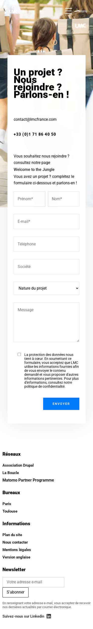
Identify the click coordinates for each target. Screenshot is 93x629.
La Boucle (10, 473)
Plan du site (12, 535)
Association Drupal (18, 465)
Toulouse (9, 511)
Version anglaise (16, 557)
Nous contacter (15, 542)
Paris (6, 504)
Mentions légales (16, 550)
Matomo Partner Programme (28, 480)
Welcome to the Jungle (34, 181)
